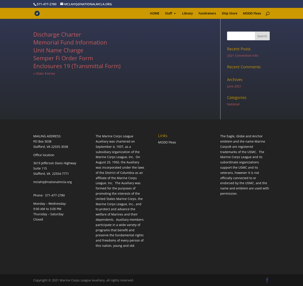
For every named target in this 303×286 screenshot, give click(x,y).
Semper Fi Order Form (63, 58)
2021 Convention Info (242, 55)
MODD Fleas (252, 13)
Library (187, 13)
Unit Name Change (58, 50)
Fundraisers (207, 13)
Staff (168, 13)
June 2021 (234, 86)
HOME (154, 13)
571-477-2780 (46, 4)
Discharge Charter (57, 34)
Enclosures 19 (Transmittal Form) (77, 66)
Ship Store (229, 13)
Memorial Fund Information (70, 42)
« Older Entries (44, 73)
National (233, 104)
